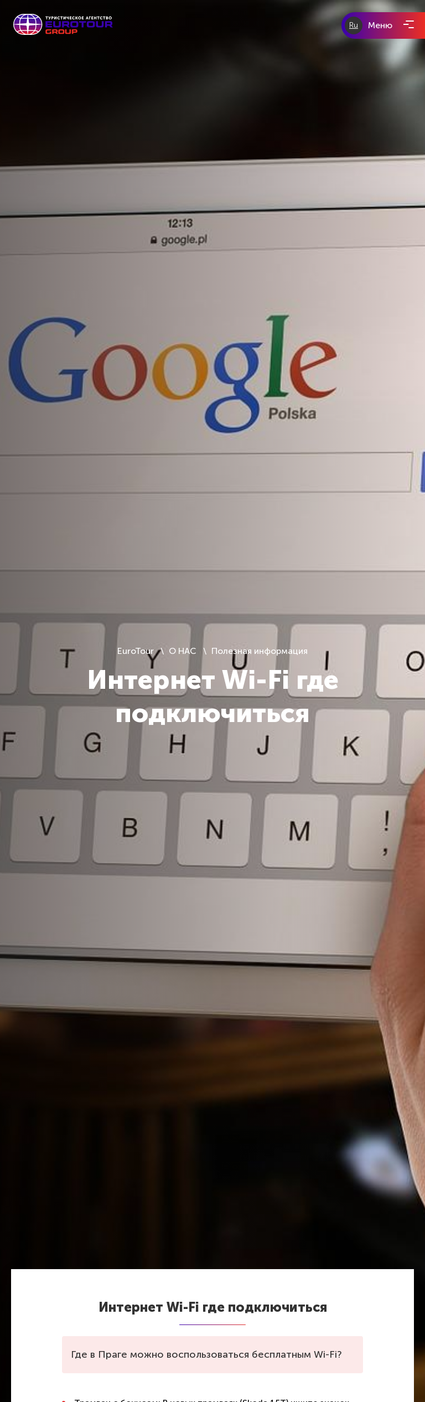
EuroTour (136, 651)
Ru (353, 25)
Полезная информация (259, 651)
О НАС (182, 651)
